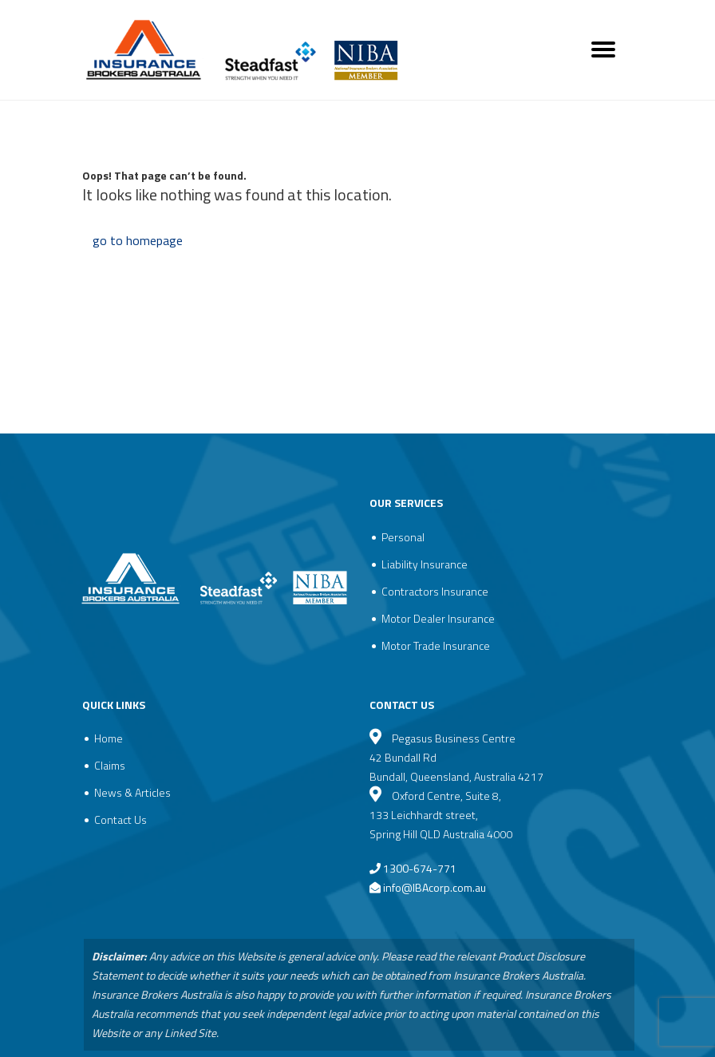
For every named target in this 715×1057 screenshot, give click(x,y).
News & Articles (132, 792)
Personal (403, 536)
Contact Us (120, 819)
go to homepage (138, 240)
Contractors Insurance (434, 591)
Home (108, 738)
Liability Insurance (424, 564)
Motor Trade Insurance (435, 645)
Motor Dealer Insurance (438, 618)
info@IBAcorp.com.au (434, 887)
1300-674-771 (412, 868)
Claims (109, 765)
